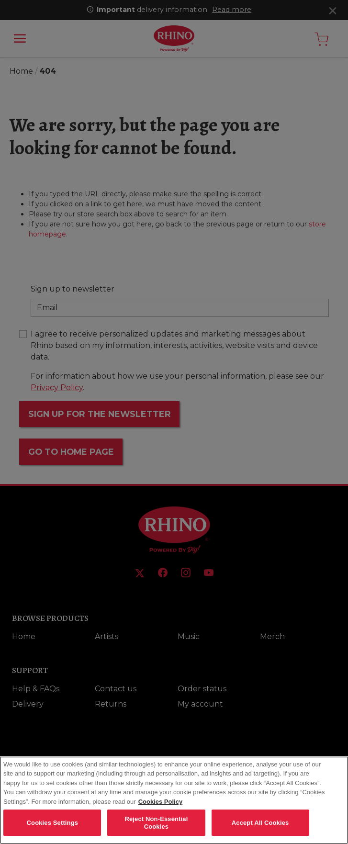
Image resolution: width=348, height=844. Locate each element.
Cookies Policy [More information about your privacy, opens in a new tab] (160, 807)
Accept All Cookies (260, 829)
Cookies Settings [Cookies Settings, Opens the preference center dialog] (53, 829)
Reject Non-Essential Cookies (156, 829)
